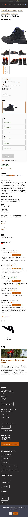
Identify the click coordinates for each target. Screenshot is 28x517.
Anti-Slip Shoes (5, 13)
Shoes (20, 10)
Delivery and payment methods (9, 466)
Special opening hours (7, 404)
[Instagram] (5, 439)
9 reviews (19, 176)
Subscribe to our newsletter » (10, 444)
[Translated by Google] (6, 255)
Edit (10, 513)
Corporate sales (5, 426)
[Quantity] (5, 95)
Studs (2, 229)
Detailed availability (6, 169)
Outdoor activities (12, 10)
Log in (3, 478)
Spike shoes (14, 13)
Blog (3, 495)
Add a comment (6, 316)
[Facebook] (2, 439)
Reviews (14, 1)
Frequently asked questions (8, 423)
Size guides (4, 499)
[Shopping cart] (23, 5)
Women (3, 223)
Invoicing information (7, 430)
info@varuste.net (5, 414)
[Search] (18, 5)
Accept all (15, 513)
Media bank (5, 502)
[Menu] (1, 4)
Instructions (5, 462)
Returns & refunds (6, 454)
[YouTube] (9, 439)
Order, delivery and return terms (9, 470)
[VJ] (7, 333)
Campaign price (7, 79)
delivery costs (18, 82)
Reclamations (5, 458)
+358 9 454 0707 (8, 411)
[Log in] (20, 5)
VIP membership (6, 482)
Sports (4, 10)
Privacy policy (5, 486)
